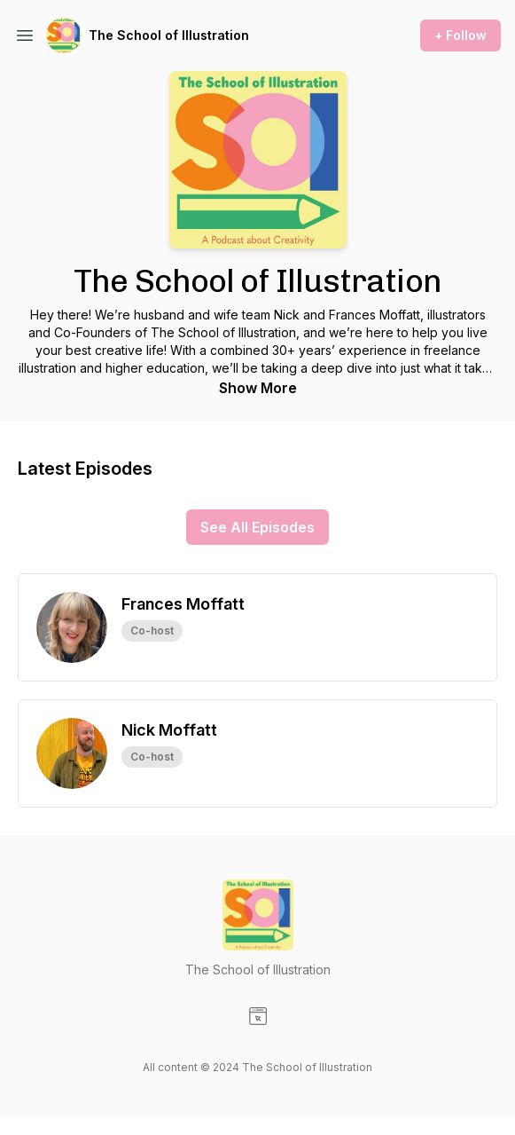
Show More (258, 388)
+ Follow (460, 35)
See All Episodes (257, 527)
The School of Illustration (169, 35)
